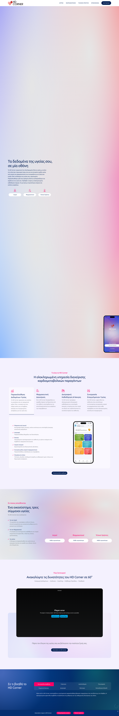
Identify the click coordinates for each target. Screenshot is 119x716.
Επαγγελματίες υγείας (64, 713)
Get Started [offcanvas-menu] (106, 3)
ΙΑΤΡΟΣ (61, 3)
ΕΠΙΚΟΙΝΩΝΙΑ (95, 3)
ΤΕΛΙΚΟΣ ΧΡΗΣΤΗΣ (83, 3)
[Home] (15, 3)
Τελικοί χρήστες (78, 713)
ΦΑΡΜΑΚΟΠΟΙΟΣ (71, 3)
